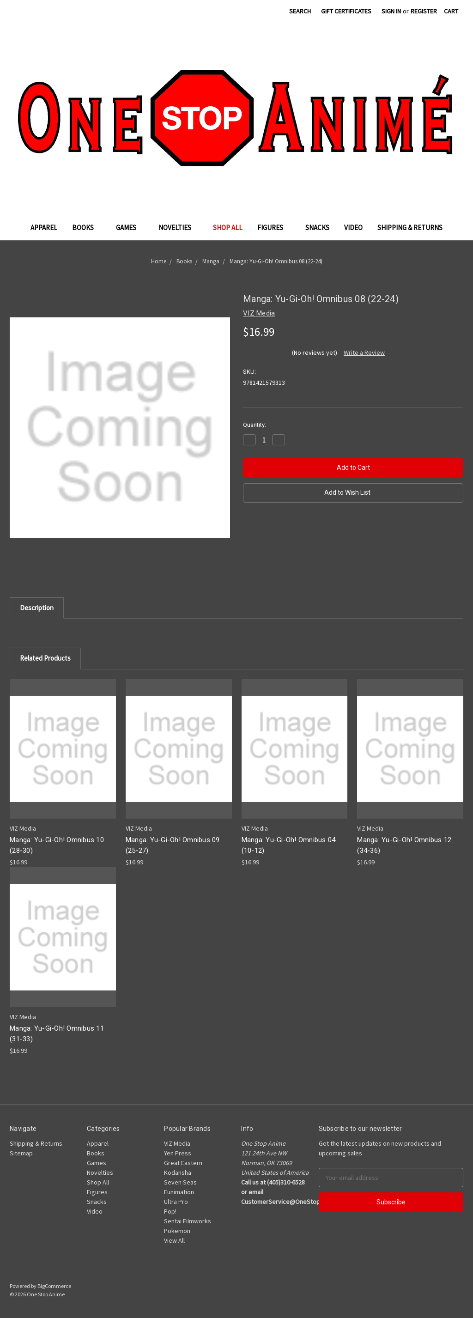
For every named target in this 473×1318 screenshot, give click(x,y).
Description (37, 607)
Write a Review (364, 352)
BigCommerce (54, 1285)
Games (130, 227)
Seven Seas (180, 1182)
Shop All (228, 227)
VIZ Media (177, 1143)
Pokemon (177, 1231)
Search (300, 11)
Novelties (178, 227)
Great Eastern (183, 1163)
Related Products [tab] (45, 658)
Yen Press (177, 1153)
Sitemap (21, 1153)
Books (86, 227)
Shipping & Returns (410, 227)
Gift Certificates (346, 11)
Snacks (317, 227)
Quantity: (254, 424)
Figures (274, 227)
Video (353, 227)
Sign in (391, 11)
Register (424, 11)
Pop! (170, 1211)
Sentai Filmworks (187, 1221)
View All (174, 1240)
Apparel (43, 227)
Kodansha (177, 1172)
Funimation (179, 1192)
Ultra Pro (176, 1201)
